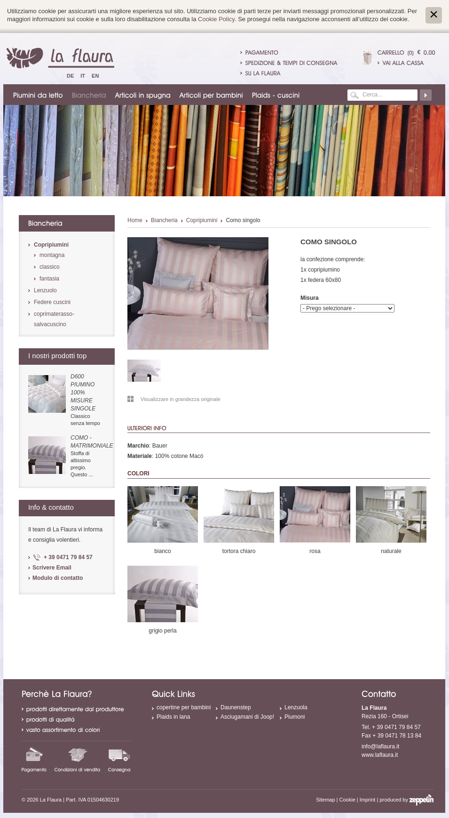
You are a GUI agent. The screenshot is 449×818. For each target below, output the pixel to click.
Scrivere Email (51, 567)
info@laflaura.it (380, 746)
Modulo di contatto (57, 578)
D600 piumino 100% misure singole (83, 392)
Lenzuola (295, 707)
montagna (51, 255)
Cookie (347, 799)
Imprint (368, 799)
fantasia (49, 278)
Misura (309, 298)
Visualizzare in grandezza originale (181, 399)
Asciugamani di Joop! (247, 717)
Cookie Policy (216, 19)
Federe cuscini (52, 302)
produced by (406, 799)
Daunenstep (236, 707)
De (70, 76)
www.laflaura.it (380, 755)
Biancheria (164, 220)
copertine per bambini (184, 707)
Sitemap (325, 799)
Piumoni (294, 717)
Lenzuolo (45, 290)
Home (134, 220)
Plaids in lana (173, 717)
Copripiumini (202, 220)
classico (49, 267)
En (95, 76)
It (82, 76)
